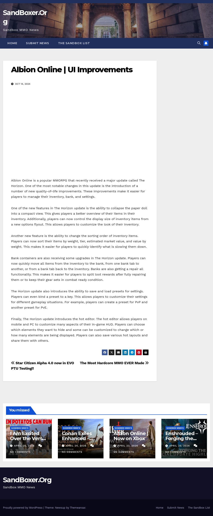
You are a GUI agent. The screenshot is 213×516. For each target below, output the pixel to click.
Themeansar (77, 507)
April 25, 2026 (25, 445)
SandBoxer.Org (27, 480)
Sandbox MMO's (19, 428)
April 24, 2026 (76, 445)
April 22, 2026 (180, 445)
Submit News (37, 43)
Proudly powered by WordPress (23, 507)
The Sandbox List (74, 43)
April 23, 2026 (128, 445)
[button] (199, 43)
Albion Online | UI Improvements (71, 69)
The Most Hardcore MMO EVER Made (114, 363)
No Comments (20, 452)
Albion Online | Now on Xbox (131, 435)
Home (12, 43)
